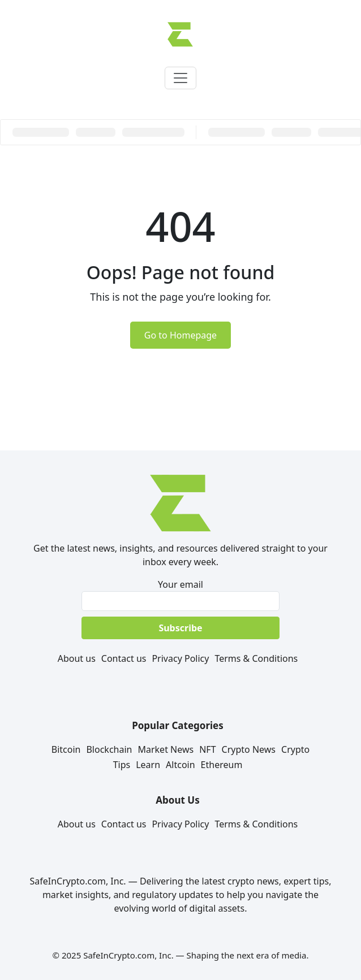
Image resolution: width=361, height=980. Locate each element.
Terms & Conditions (256, 658)
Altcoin (180, 764)
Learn (148, 764)
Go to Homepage (180, 335)
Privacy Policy (180, 658)
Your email (180, 594)
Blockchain (109, 749)
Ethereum (222, 764)
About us (77, 658)
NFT (207, 749)
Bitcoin (66, 749)
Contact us (124, 658)
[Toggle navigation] (180, 78)
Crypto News (249, 749)
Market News (165, 749)
